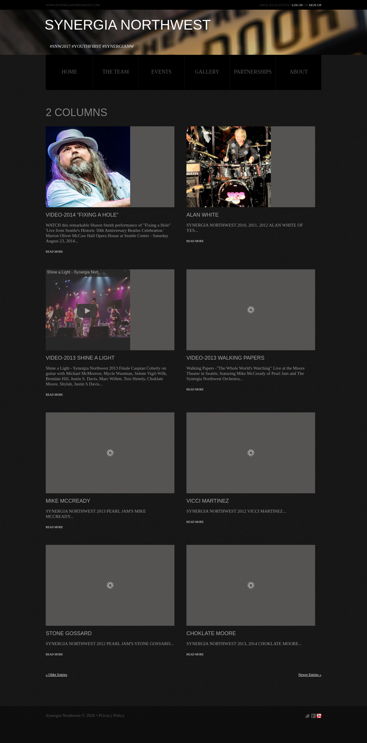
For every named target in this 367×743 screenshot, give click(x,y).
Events (161, 72)
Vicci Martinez (207, 501)
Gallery (207, 72)
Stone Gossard (69, 633)
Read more (54, 251)
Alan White (202, 215)
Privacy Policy (112, 715)
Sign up (315, 5)
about (299, 72)
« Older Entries (56, 675)
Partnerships (252, 72)
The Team (115, 72)
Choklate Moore (211, 633)
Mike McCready (68, 501)
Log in (297, 5)
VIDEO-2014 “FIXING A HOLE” (82, 215)
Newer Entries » (309, 675)
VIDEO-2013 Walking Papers (225, 358)
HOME (69, 72)
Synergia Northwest (128, 25)
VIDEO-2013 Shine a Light (80, 358)
